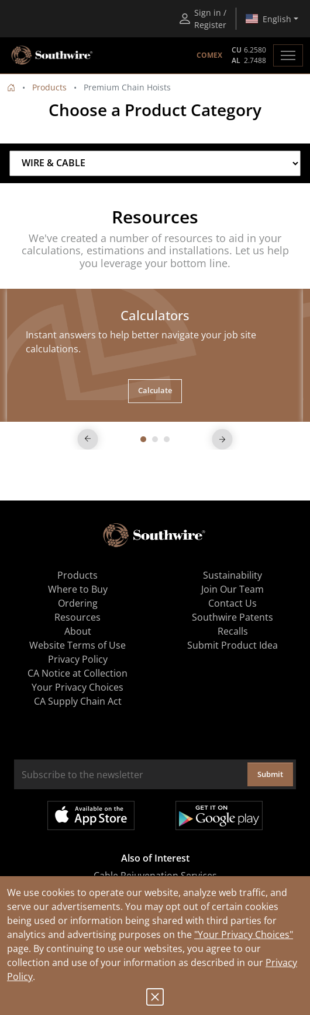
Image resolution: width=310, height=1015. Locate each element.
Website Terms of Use (77, 645)
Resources (77, 617)
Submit (270, 774)
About (77, 631)
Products (49, 87)
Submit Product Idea (232, 645)
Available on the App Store (91, 815)
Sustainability (232, 575)
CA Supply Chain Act (78, 701)
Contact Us (232, 603)
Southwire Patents (232, 617)
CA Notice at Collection (77, 673)
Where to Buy (78, 589)
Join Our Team (232, 589)
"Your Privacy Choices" (243, 934)
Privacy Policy (78, 659)
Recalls (233, 631)
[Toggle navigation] (288, 55)
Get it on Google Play (219, 815)
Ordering (78, 603)
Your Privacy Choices (77, 687)
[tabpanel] (155, 355)
